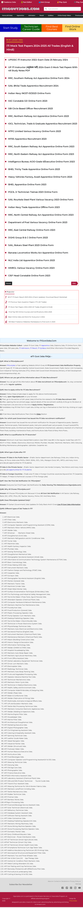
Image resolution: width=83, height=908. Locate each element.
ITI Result (33, 349)
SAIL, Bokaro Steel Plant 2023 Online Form (31, 246)
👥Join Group (44, 2)
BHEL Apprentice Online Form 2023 (27, 185)
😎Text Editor (26, 2)
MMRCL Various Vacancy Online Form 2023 (31, 269)
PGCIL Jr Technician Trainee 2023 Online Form (32, 192)
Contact (56, 882)
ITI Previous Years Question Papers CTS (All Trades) (27, 303)
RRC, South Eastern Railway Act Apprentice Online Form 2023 (41, 147)
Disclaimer (64, 882)
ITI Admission (24, 349)
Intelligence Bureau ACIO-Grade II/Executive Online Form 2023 (41, 162)
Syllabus (50, 15)
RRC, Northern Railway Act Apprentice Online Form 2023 (38, 116)
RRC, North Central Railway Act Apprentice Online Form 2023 (40, 215)
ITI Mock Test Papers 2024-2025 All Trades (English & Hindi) (39, 47)
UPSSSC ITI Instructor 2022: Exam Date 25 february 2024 (38, 60)
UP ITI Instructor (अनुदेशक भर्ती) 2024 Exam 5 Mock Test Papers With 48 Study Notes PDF (42, 69)
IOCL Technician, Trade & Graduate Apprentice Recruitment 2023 (42, 124)
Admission (31, 15)
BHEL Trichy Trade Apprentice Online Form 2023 (34, 170)
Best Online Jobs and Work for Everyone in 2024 (26, 318)
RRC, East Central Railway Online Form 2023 (31, 231)
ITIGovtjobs (11, 366)
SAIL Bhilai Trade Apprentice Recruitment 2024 (33, 86)
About (50, 882)
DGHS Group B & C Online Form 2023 (28, 238)
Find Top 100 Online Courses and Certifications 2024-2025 (30, 313)
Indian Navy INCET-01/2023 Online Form (29, 93)
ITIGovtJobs (73, 901)
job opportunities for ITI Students (18, 471)
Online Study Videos (64, 15)
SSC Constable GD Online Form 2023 (27, 101)
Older (74, 284)
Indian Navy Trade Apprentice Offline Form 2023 (34, 208)
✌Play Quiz (62, 2)
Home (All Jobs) (7, 15)
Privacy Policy (74, 882)
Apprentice (20, 15)
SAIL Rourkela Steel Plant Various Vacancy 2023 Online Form (40, 200)
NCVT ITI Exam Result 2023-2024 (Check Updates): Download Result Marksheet (37, 298)
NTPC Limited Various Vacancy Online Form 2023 (34, 131)
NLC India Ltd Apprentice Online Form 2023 (31, 261)
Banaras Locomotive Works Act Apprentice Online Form (38, 253)
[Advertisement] (41, 20)
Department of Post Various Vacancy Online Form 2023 (37, 223)
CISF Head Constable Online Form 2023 (29, 276)
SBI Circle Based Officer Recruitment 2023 (30, 109)
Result (42, 15)
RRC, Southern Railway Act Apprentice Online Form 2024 (38, 78)
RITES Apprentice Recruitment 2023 (27, 139)
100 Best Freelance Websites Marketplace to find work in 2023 (32, 323)
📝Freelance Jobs (8, 2)
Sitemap (78, 885)
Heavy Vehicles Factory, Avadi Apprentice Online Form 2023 (40, 177)
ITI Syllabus (42, 349)
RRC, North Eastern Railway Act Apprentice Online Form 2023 (41, 154)
